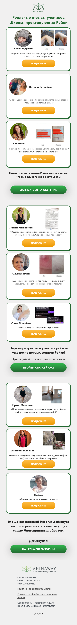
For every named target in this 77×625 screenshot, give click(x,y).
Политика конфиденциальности (34, 589)
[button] (38, 63)
